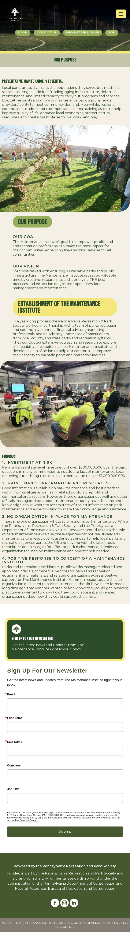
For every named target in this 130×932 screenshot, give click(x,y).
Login (22, 32)
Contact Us (47, 32)
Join (111, 32)
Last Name (14, 741)
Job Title (13, 789)
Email (11, 694)
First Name (14, 718)
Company (14, 765)
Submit (65, 831)
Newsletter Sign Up (82, 32)
